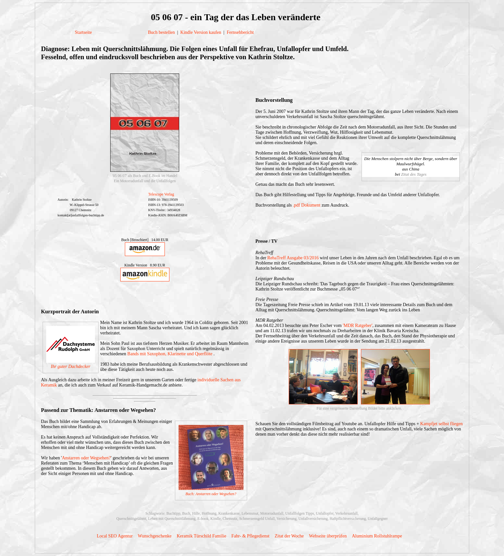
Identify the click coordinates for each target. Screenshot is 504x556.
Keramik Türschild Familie (201, 536)
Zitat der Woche (289, 536)
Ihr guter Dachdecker (70, 366)
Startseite (83, 32)
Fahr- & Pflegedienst (251, 536)
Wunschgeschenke (155, 536)
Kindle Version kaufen (200, 32)
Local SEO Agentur (114, 536)
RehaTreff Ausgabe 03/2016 (293, 257)
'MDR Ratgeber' (357, 325)
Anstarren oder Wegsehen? (86, 457)
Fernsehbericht (240, 32)
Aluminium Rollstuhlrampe (377, 536)
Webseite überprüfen (328, 536)
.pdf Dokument (307, 205)
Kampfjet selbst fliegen (441, 423)
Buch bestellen (161, 32)
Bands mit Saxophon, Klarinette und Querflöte (170, 353)
